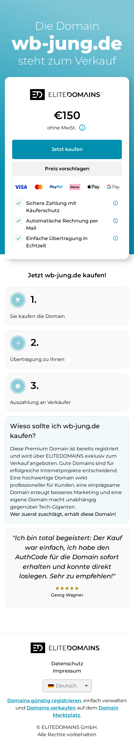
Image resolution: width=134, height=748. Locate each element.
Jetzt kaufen (67, 149)
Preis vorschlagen (67, 169)
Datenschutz (67, 663)
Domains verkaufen (51, 708)
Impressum (67, 671)
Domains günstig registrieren (44, 700)
